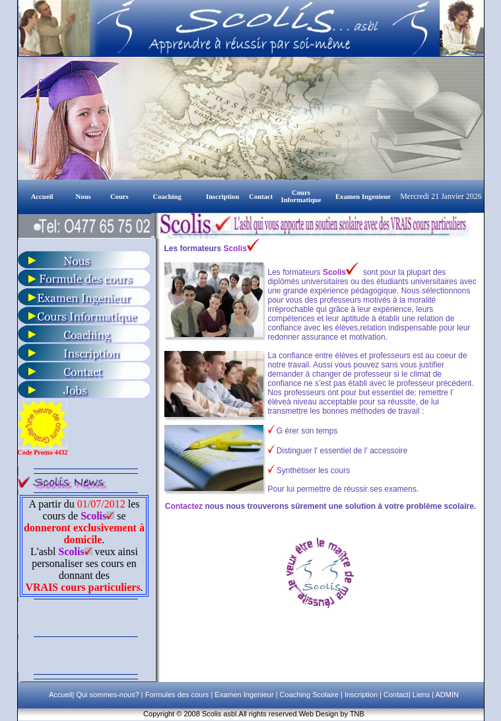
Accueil (60, 695)
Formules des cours (177, 695)
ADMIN (447, 695)
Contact (395, 695)
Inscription (360, 695)
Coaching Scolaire (308, 695)
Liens (421, 695)
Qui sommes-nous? (108, 695)
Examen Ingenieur (243, 695)
